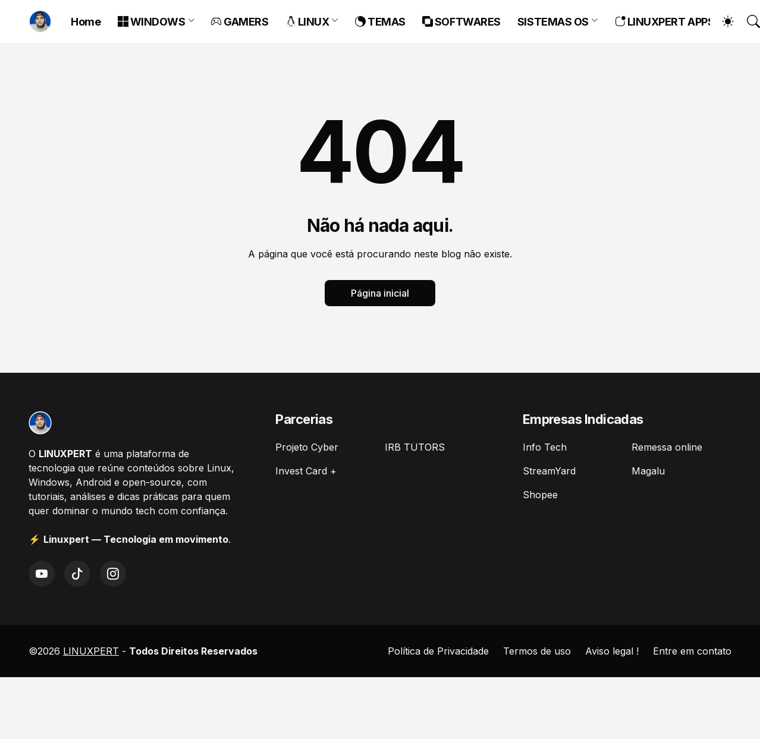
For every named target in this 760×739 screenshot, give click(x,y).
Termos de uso (537, 651)
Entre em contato (692, 651)
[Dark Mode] (722, 21)
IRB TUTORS (415, 447)
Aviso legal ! (612, 651)
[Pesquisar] (748, 21)
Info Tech (545, 447)
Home (86, 21)
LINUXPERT (91, 651)
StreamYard (549, 471)
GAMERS (239, 22)
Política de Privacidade (438, 651)
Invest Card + (306, 471)
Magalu (648, 471)
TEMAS (380, 22)
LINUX (307, 22)
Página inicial (380, 293)
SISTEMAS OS (553, 21)
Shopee (540, 495)
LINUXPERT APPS (665, 22)
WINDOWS (152, 22)
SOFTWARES (461, 22)
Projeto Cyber (306, 447)
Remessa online (667, 447)
